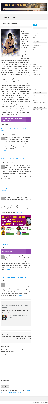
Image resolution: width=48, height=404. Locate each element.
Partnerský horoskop (36, 15)
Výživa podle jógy (5, 244)
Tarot (34, 76)
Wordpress (46, 402)
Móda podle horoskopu (37, 66)
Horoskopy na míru (43, 398)
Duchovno (35, 49)
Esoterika (35, 51)
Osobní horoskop (26, 15)
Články (6, 328)
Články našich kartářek (37, 45)
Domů (2, 15)
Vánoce (34, 82)
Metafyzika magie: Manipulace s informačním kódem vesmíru (15, 158)
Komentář (4, 354)
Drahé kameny (35, 47)
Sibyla (7, 27)
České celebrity (36, 41)
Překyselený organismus (8, 336)
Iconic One (34, 402)
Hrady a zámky (35, 55)
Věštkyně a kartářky (5, 17)
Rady (34, 72)
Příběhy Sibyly (35, 70)
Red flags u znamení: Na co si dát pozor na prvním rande (14, 277)
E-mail (3, 375)
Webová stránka (5, 380)
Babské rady (35, 33)
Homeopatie (35, 53)
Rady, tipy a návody (36, 74)
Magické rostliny (36, 62)
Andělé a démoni (36, 31)
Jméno (3, 369)
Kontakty (14, 17)
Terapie (34, 78)
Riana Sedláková (16, 310)
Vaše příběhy (35, 85)
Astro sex (7, 15)
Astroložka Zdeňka (16, 15)
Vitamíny (34, 87)
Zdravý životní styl (36, 89)
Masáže (34, 64)
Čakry (34, 39)
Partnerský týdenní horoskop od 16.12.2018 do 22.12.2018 (23, 339)
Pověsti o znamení (36, 68)
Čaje (34, 37)
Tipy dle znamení (36, 80)
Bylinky (34, 35)
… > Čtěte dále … (6, 150)
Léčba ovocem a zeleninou (38, 60)
